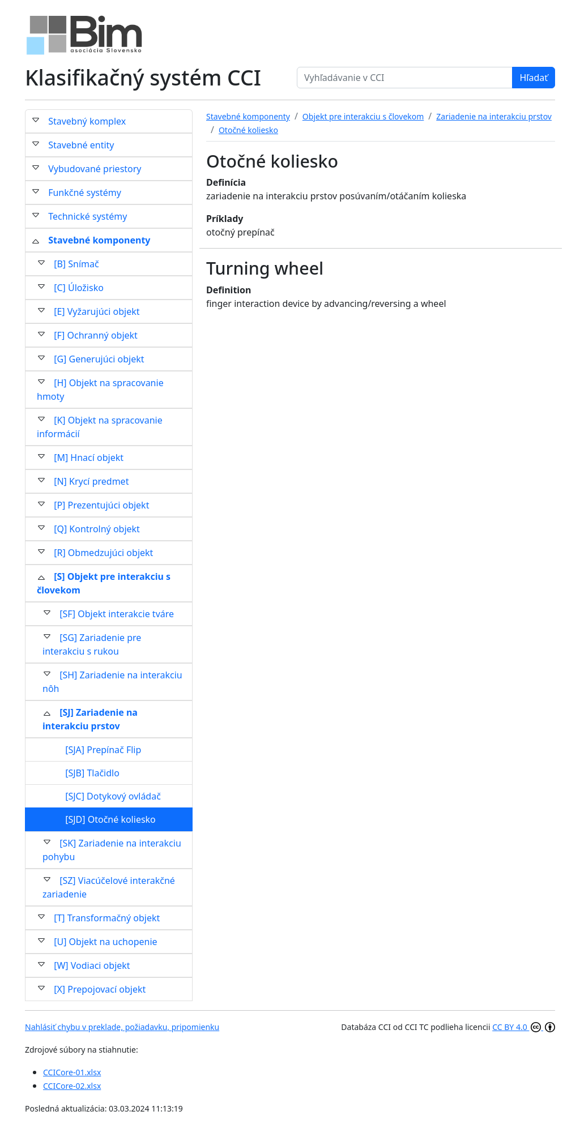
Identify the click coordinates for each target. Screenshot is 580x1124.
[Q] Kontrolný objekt (97, 529)
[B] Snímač (76, 264)
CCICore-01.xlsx (72, 1072)
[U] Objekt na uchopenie (105, 941)
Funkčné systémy (84, 192)
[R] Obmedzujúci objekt (103, 552)
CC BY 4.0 (523, 1027)
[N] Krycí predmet (91, 481)
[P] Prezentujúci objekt (101, 505)
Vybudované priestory (94, 169)
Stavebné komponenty (99, 240)
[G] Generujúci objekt (99, 359)
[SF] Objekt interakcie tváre (116, 614)
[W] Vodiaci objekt (92, 965)
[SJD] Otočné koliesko (110, 819)
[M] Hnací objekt (88, 457)
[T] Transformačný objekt (107, 918)
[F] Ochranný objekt (96, 335)
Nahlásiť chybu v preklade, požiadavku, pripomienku (122, 1027)
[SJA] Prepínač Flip (103, 749)
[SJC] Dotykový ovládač (113, 796)
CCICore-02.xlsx (72, 1085)
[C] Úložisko (79, 287)
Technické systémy (87, 216)
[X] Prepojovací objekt (100, 989)
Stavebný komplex (87, 121)
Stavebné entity (81, 145)
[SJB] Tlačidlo (92, 773)
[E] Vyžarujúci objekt (96, 311)
